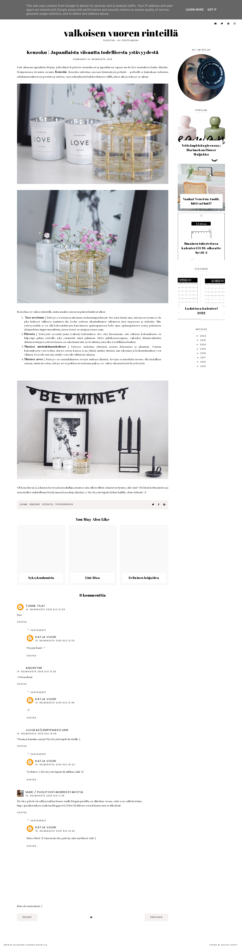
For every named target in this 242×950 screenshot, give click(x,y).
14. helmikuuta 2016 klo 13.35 (55, 640)
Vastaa (22, 622)
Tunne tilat (35, 606)
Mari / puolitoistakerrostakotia (54, 792)
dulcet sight (229, 945)
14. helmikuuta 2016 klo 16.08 (37, 733)
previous (156, 917)
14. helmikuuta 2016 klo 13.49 (55, 702)
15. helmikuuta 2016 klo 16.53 (55, 831)
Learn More (195, 9)
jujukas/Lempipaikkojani (47, 730)
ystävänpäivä (64, 504)
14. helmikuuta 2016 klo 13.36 (36, 671)
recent (27, 917)
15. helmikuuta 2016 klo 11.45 (45, 795)
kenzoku (34, 504)
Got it (212, 9)
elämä (24, 504)
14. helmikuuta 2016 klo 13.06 (45, 609)
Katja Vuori (45, 637)
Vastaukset (38, 630)
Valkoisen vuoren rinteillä (121, 32)
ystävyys (47, 504)
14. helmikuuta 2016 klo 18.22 (55, 764)
